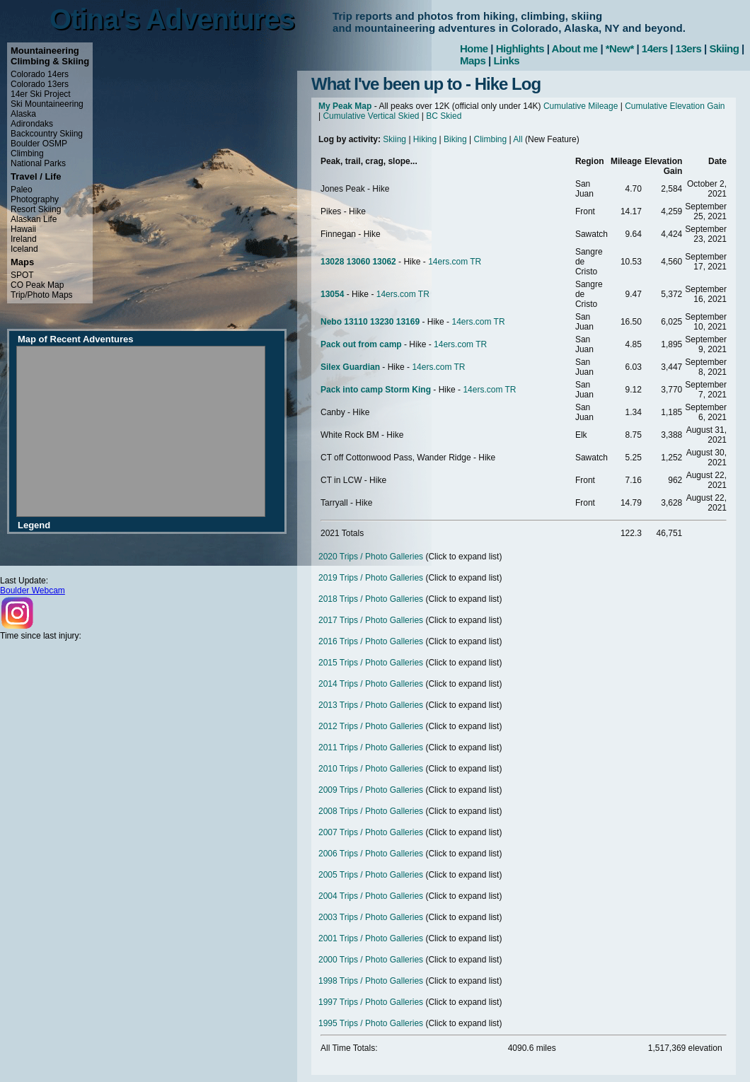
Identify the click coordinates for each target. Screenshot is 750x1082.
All (517, 139)
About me (575, 48)
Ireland (24, 239)
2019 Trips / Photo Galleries (370, 578)
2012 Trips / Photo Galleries (370, 726)
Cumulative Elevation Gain (675, 106)
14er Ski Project (41, 94)
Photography (35, 199)
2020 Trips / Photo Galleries (370, 557)
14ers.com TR (454, 262)
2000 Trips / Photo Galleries (370, 960)
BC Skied (443, 116)
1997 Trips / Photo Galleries (370, 1002)
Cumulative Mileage (580, 106)
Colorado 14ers (40, 74)
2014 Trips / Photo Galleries (370, 684)
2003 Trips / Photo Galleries (370, 917)
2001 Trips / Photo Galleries (370, 938)
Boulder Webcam (32, 590)
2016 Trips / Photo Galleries (370, 641)
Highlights (520, 48)
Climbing (27, 153)
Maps (472, 60)
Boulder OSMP (39, 144)
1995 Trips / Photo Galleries (370, 1023)
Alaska (23, 114)
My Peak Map (344, 106)
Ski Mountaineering (47, 104)
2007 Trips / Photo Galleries (370, 832)
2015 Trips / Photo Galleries (370, 663)
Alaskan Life (34, 219)
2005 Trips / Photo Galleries (370, 875)
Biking (455, 139)
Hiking (425, 139)
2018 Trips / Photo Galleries (370, 599)
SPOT (22, 275)
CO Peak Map (37, 285)
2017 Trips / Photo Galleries (370, 620)
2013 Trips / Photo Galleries (370, 705)
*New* (620, 48)
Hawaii (23, 229)
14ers (655, 48)
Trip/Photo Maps (42, 295)
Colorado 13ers (40, 84)
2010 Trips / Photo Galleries (370, 769)
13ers (689, 48)
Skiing (724, 48)
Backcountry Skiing (47, 134)
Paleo (22, 189)
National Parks (38, 163)
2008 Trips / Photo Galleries (370, 811)
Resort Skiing (36, 209)
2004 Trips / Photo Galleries (370, 896)
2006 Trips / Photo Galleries (370, 854)
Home (474, 48)
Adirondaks (32, 124)
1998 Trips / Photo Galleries (370, 981)
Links (506, 60)
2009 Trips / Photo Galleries (370, 790)
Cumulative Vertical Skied (371, 116)
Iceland (24, 249)
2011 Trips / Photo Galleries (370, 747)
